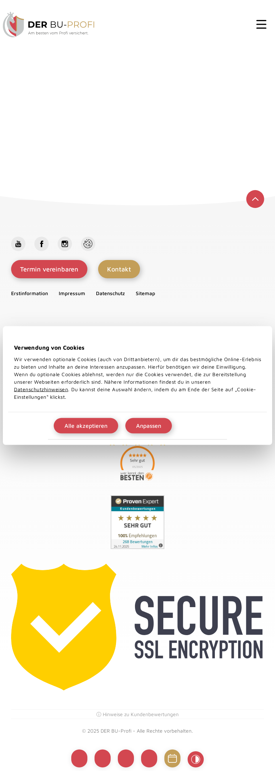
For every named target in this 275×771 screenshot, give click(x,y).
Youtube (18, 244)
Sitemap (145, 293)
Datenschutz (110, 293)
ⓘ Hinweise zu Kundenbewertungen (137, 714)
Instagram (65, 244)
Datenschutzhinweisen (41, 389)
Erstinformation (29, 293)
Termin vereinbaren (49, 269)
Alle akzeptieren (85, 425)
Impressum (72, 293)
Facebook (41, 244)
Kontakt (119, 269)
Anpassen (148, 425)
